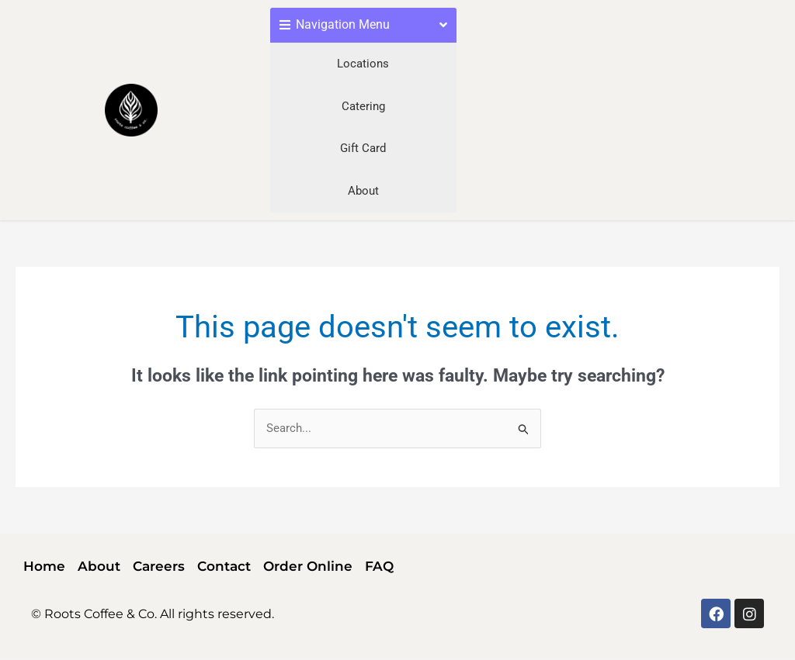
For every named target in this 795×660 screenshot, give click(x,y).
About (363, 191)
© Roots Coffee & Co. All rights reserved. (152, 613)
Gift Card (363, 148)
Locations (363, 64)
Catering (363, 106)
